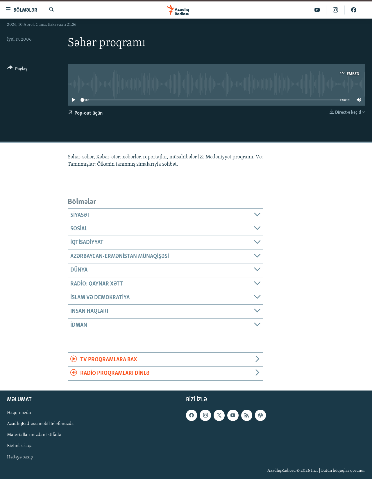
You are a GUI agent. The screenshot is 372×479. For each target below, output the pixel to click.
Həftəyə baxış (20, 457)
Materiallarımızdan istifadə (34, 435)
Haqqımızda (19, 413)
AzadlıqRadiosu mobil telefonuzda (40, 424)
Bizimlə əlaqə (19, 446)
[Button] (17, 70)
